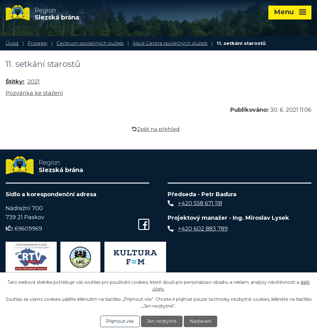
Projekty (37, 43)
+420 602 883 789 (203, 228)
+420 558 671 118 (200, 203)
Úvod (12, 43)
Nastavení (200, 321)
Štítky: (15, 81)
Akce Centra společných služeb (170, 43)
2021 (33, 81)
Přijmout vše (120, 321)
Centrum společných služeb (90, 43)
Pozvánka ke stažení (34, 93)
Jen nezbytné (162, 321)
